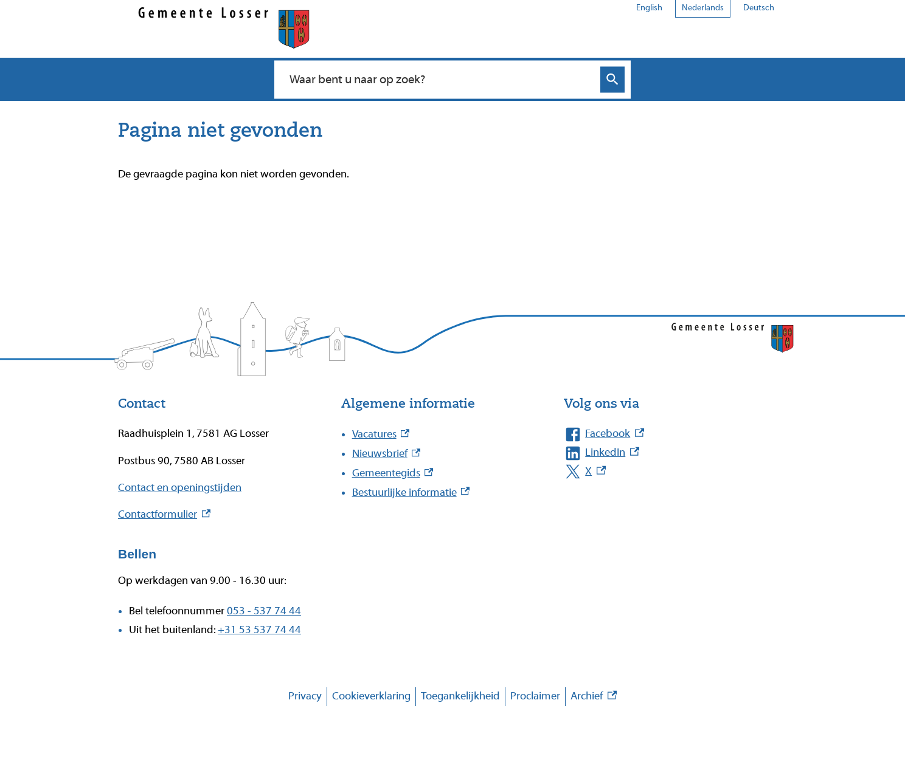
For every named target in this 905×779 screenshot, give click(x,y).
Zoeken (612, 79)
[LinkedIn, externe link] (663, 453)
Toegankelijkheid (460, 696)
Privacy (305, 696)
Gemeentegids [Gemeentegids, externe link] (393, 473)
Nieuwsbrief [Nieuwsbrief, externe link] (386, 453)
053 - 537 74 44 (264, 611)
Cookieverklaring (371, 696)
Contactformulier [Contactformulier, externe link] (164, 514)
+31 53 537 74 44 (259, 629)
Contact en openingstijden (179, 487)
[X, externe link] (663, 471)
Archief (593, 696)
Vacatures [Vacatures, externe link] (381, 434)
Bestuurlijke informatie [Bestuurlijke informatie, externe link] (411, 492)
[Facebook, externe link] (663, 434)
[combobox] (439, 79)
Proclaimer (535, 696)
